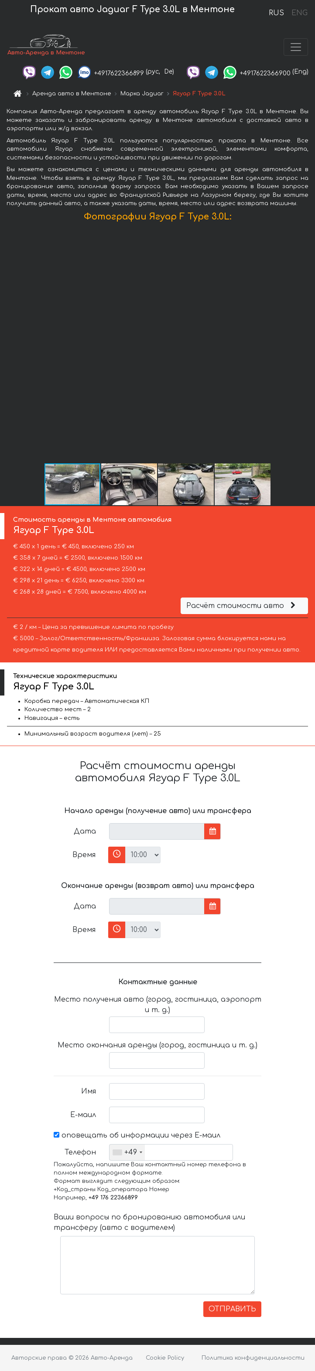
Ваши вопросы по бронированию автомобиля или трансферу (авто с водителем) (149, 1222)
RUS (276, 13)
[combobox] (127, 1152)
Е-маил (83, 1115)
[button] (307, 344)
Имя (88, 1091)
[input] (157, 831)
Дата (85, 831)
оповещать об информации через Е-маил (137, 1135)
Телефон (80, 1152)
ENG (299, 13)
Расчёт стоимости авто (242, 606)
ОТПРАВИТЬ (232, 1309)
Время (84, 855)
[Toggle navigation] (296, 47)
